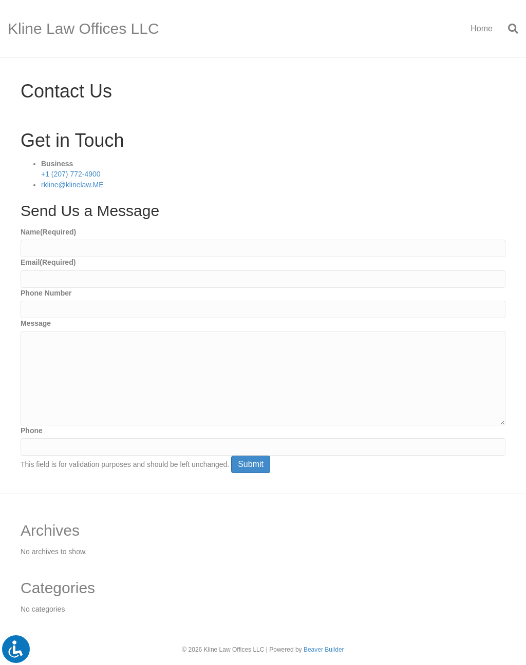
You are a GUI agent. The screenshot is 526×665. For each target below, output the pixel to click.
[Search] (509, 29)
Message (36, 323)
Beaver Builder (324, 649)
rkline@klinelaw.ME (72, 185)
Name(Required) (48, 232)
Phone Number (46, 293)
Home (482, 28)
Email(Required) (48, 262)
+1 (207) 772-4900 (71, 174)
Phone (32, 430)
